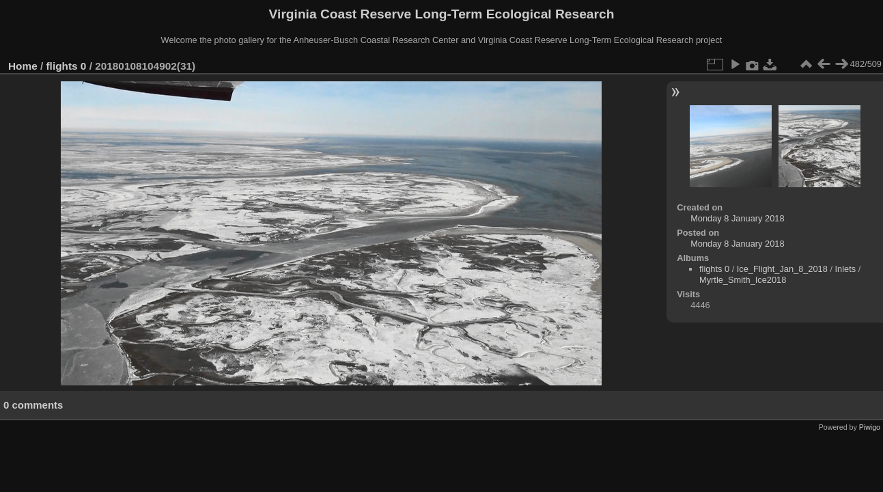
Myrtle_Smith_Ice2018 (742, 280)
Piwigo (869, 427)
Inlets (845, 269)
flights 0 (66, 66)
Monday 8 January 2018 (737, 218)
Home (23, 66)
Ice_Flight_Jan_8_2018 (782, 269)
